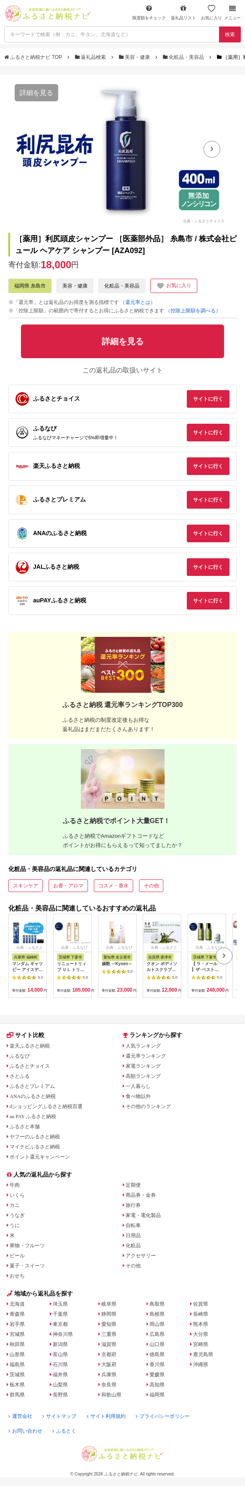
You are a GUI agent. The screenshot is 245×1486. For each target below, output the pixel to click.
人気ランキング (143, 1045)
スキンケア (25, 886)
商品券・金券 (141, 1195)
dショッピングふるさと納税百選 (46, 1106)
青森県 (17, 1314)
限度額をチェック (149, 12)
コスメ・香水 (113, 886)
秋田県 (17, 1344)
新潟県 (60, 1344)
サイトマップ (59, 1416)
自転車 (133, 1225)
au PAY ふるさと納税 (33, 1116)
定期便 (133, 1185)
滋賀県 (108, 1344)
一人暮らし (138, 1086)
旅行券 (133, 1205)
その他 (151, 886)
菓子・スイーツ (27, 1265)
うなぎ (17, 1215)
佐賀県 (200, 1304)
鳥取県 (157, 1304)
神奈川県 (63, 1334)
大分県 (200, 1334)
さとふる (20, 1076)
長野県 (60, 1394)
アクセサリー (141, 1255)
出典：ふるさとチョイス (203, 221)
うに (15, 1225)
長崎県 (200, 1314)
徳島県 (157, 1354)
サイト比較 (25, 1035)
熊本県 (200, 1324)
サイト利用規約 (106, 1416)
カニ (15, 1205)
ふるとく (64, 1431)
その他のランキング (148, 1106)
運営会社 (20, 1416)
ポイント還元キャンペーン (40, 1156)
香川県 (157, 1364)
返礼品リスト (183, 12)
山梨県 (60, 1384)
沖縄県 (200, 1364)
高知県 (157, 1384)
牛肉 (15, 1185)
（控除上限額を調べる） (193, 311)
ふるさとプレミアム (32, 1086)
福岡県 (157, 1394)
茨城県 (17, 1374)
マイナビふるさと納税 (35, 1146)
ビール (17, 1255)
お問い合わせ (25, 1431)
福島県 (17, 1364)
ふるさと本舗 (25, 1126)
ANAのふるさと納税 (33, 1096)
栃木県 (17, 1384)
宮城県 (17, 1334)
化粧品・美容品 (184, 57)
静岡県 (108, 1314)
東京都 (60, 1324)
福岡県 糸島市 (30, 286)
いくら (17, 1195)
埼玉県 (60, 1304)
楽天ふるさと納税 (30, 1045)
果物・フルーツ (27, 1245)
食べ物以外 (138, 1096)
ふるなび (20, 1055)
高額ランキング (143, 1076)
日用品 (133, 1235)
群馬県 (17, 1394)
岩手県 (17, 1324)
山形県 (17, 1354)
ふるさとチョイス (30, 1066)
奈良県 (108, 1384)
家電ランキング (143, 1066)
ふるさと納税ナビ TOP (33, 57)
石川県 (60, 1364)
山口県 (157, 1344)
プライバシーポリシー (163, 1416)
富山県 (60, 1354)
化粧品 (133, 1245)
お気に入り (211, 12)
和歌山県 (111, 1394)
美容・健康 (135, 57)
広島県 (157, 1334)
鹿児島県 (203, 1354)
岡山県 (157, 1324)
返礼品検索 (91, 57)
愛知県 (108, 1324)
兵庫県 (108, 1374)
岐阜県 (108, 1304)
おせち (17, 1275)
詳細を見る (36, 92)
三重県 (108, 1334)
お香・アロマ (68, 886)
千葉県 (60, 1314)
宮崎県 (200, 1344)
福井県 (60, 1374)
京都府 (108, 1354)
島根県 (157, 1314)
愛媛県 (157, 1374)
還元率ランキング (146, 1055)
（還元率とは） (137, 302)
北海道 (17, 1304)
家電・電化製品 (143, 1215)
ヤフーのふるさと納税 (35, 1136)
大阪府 (108, 1364)
